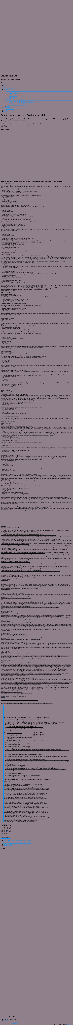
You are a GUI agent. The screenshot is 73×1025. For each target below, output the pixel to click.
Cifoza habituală (10, 109)
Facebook (5, 1020)
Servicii (5, 89)
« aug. (2, 835)
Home (4, 85)
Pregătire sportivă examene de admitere (15, 99)
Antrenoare (15, 1023)
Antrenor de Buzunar (8, 88)
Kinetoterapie (6, 107)
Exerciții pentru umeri (8, 844)
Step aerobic (12, 98)
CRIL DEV (69, 1024)
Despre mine (6, 86)
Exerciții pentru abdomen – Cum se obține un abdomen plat (17, 843)
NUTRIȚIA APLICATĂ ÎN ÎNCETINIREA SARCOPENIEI (17, 840)
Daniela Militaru (9, 75)
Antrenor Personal (10, 90)
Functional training (13, 96)
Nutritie (8, 106)
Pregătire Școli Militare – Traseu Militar (18, 105)
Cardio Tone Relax (13, 93)
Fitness (10, 94)
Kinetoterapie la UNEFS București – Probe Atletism (21, 102)
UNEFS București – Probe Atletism (17, 103)
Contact (5, 111)
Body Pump (12, 92)
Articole (5, 110)
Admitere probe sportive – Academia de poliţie (20, 101)
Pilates (10, 97)
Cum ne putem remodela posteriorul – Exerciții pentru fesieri (17, 841)
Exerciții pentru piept (8, 845)
